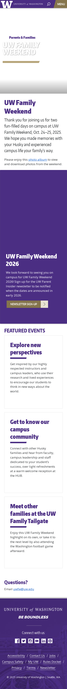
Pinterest (50, 640)
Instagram (30, 640)
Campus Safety (12, 662)
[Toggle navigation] (61, 4)
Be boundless (33, 617)
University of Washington (7, 4)
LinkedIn (43, 640)
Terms (31, 668)
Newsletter (47, 668)
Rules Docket (52, 662)
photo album (37, 159)
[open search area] (49, 4)
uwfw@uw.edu (23, 589)
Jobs (52, 656)
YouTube (36, 640)
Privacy (17, 668)
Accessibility (16, 656)
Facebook (17, 640)
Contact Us (37, 656)
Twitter (23, 640)
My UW (33, 662)
